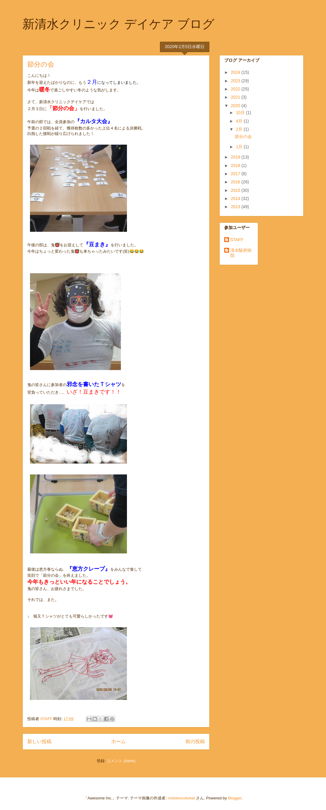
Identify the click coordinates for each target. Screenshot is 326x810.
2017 (236, 173)
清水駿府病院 (240, 253)
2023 (236, 80)
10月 (241, 112)
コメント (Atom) (121, 761)
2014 (236, 198)
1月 (240, 146)
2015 (236, 190)
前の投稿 (195, 741)
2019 (236, 157)
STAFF (236, 239)
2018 (236, 165)
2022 (236, 89)
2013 (236, 206)
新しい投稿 (39, 741)
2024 (236, 72)
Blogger (234, 798)
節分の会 (40, 64)
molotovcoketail (181, 798)
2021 (236, 97)
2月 (240, 129)
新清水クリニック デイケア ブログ (118, 24)
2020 (236, 105)
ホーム (118, 741)
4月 (240, 121)
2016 (236, 181)
